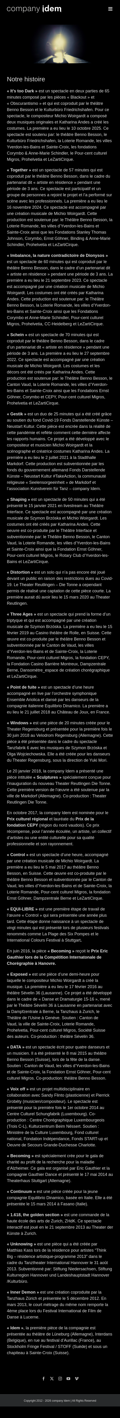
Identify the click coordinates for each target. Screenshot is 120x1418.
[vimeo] (76, 1378)
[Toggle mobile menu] (110, 8)
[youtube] (68, 1378)
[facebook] (43, 1378)
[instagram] (60, 1378)
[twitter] (52, 1378)
